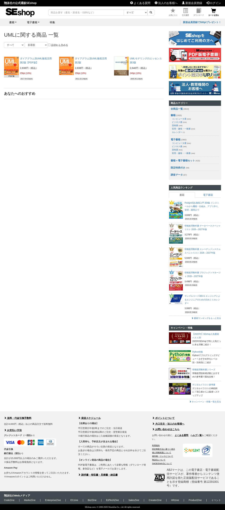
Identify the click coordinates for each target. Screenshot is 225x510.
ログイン (213, 3)
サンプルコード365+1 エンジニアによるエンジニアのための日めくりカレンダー (202, 299)
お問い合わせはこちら (166, 429)
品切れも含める (58, 45)
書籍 (173, 115)
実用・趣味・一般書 (183, 129)
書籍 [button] (11, 22)
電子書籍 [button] (32, 22)
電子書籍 (175, 139)
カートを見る (213, 12)
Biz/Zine (92, 500)
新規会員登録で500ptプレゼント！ (202, 22)
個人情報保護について (161, 453)
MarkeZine (30, 500)
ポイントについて (163, 418)
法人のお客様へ (166, 3)
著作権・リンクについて (162, 456)
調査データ (177, 174)
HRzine (175, 500)
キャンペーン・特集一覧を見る (205, 402)
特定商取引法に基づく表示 (163, 449)
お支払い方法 (13, 430)
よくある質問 (140, 3)
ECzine (74, 500)
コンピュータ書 (181, 119)
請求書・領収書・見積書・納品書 (98, 474)
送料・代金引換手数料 (17, 418)
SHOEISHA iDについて (162, 463)
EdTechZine (112, 500)
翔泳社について (158, 460)
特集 (52, 22)
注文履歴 (185, 12)
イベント (216, 500)
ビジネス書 (179, 122)
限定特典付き (178, 167)
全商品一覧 (177, 108)
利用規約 (156, 445)
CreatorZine (155, 500)
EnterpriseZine (53, 500)
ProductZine (195, 500)
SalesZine (133, 500)
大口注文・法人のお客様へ (168, 423)
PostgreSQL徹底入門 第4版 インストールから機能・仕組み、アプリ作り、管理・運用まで (202, 206)
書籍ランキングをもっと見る (206, 318)
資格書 (177, 125)
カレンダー (178, 132)
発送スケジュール (89, 418)
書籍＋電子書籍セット (183, 160)
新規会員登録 (192, 3)
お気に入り (173, 12)
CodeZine (9, 500)
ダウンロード (198, 12)
